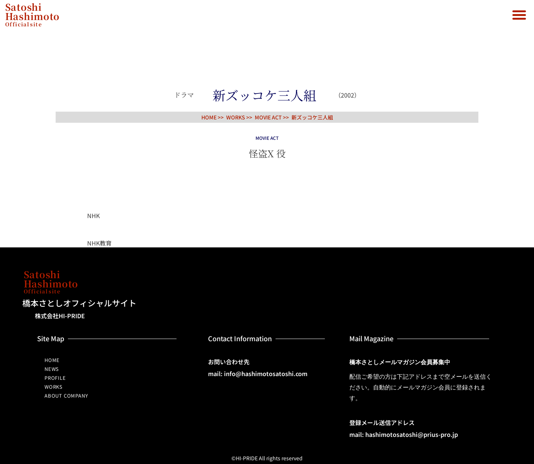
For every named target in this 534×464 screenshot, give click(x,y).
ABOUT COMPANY (66, 395)
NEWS (51, 368)
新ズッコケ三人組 (312, 117)
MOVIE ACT (268, 117)
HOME (52, 359)
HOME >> (212, 117)
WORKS (53, 386)
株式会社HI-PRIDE (60, 315)
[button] (519, 15)
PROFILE (55, 377)
